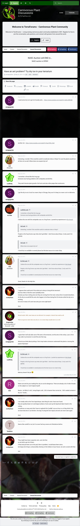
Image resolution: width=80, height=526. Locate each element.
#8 (75, 287)
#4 (75, 173)
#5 (75, 189)
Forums (71, 12)
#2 (75, 140)
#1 (75, 97)
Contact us (24, 506)
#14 (75, 421)
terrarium (35, 74)
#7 (75, 256)
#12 (75, 380)
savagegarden (9, 74)
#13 (75, 398)
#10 (75, 331)
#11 (75, 349)
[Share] (73, 97)
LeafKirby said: (24, 210)
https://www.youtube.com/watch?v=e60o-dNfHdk (58, 100)
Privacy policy (42, 506)
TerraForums (73, 49)
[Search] (30, 3)
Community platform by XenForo (31, 509)
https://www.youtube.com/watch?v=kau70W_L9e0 (40, 143)
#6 (75, 205)
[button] (25, 3)
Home (61, 12)
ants (30, 74)
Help (49, 506)
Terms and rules (33, 506)
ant (26, 74)
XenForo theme (53, 509)
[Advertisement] (40, 123)
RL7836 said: (23, 261)
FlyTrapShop (52, 49)
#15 (75, 437)
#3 (75, 156)
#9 (75, 312)
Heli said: (22, 226)
